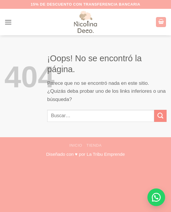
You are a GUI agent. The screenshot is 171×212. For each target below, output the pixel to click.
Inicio (75, 145)
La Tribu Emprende (106, 154)
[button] (8, 22)
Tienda (93, 145)
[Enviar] (160, 116)
